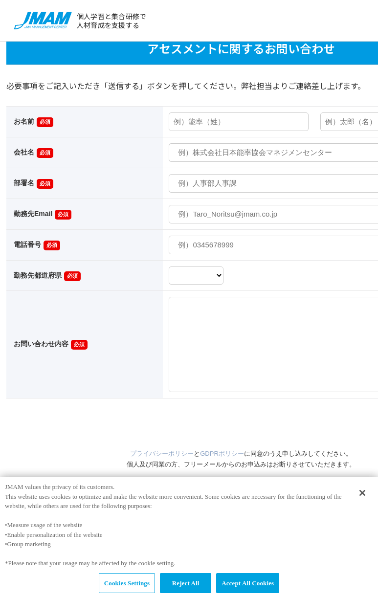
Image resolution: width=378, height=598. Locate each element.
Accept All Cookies (248, 586)
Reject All (186, 586)
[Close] (362, 496)
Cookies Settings (127, 586)
